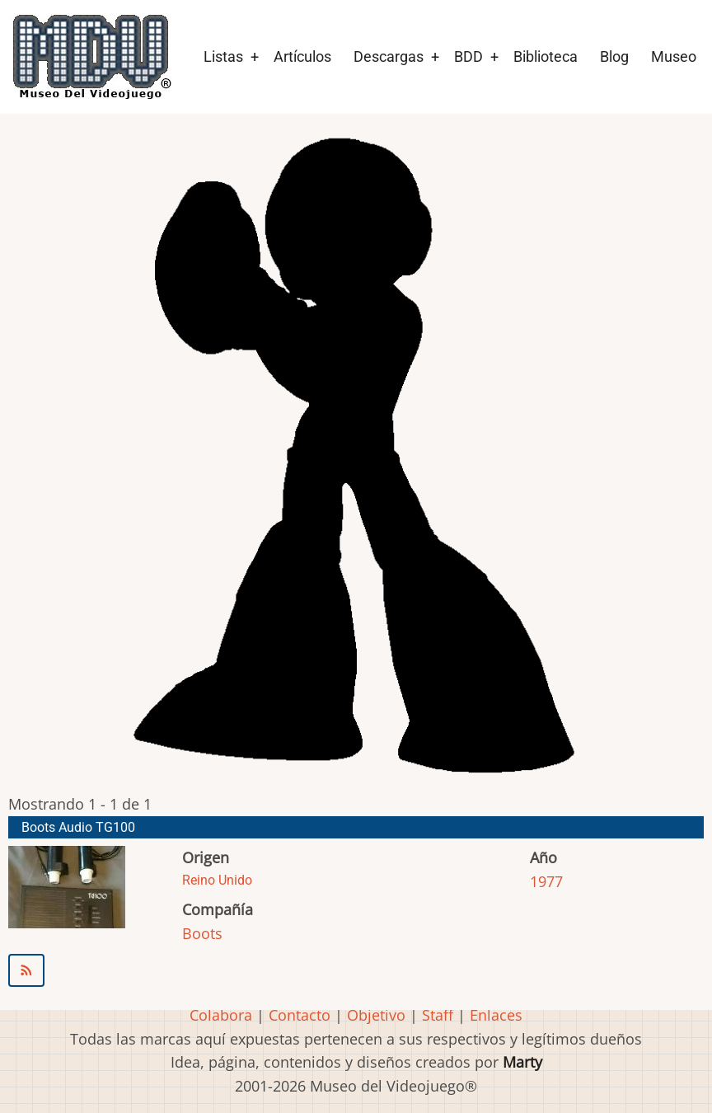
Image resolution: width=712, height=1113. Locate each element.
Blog (614, 56)
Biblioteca (545, 56)
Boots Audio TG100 (78, 827)
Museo (673, 56)
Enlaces (496, 1015)
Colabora (221, 1015)
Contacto (299, 1015)
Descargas (389, 56)
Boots (202, 933)
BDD (468, 56)
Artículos (302, 56)
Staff (437, 1015)
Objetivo (376, 1015)
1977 (546, 881)
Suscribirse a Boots (356, 970)
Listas (223, 56)
